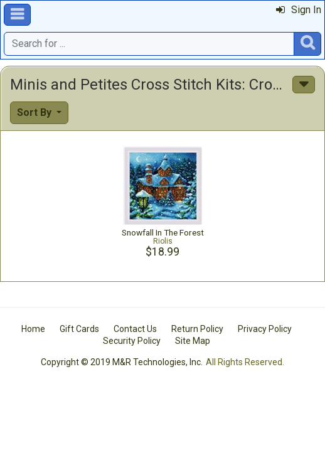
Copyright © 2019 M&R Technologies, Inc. (122, 362)
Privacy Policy (265, 329)
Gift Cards (79, 329)
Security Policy (132, 341)
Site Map (192, 341)
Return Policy (197, 329)
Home (33, 329)
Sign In (298, 10)
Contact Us (135, 329)
